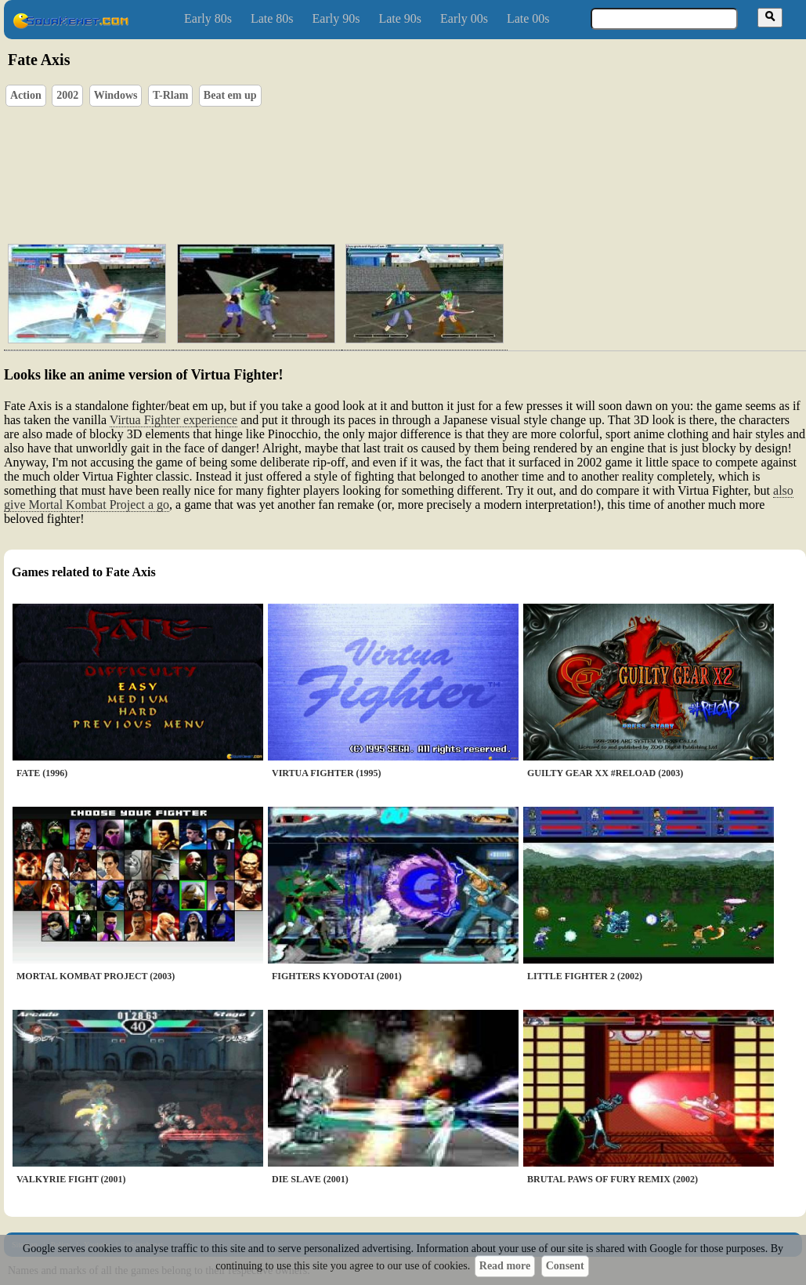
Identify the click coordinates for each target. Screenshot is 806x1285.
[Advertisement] (263, 145)
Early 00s (464, 18)
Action (26, 95)
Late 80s (272, 18)
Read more (504, 1266)
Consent (565, 1266)
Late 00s (528, 18)
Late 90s (399, 18)
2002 (67, 95)
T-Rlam (170, 95)
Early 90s (336, 18)
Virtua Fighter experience (173, 420)
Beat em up (230, 95)
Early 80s (208, 18)
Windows (116, 95)
